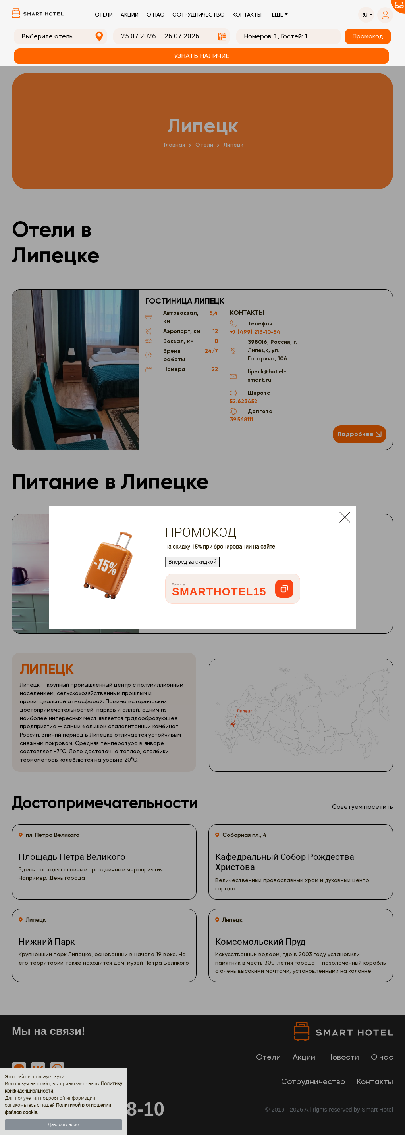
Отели (104, 14)
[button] (366, 15)
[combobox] (60, 36)
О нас (155, 14)
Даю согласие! (64, 1124)
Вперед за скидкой (192, 562)
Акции (130, 14)
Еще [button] (277, 14)
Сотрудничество (198, 14)
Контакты (247, 14)
